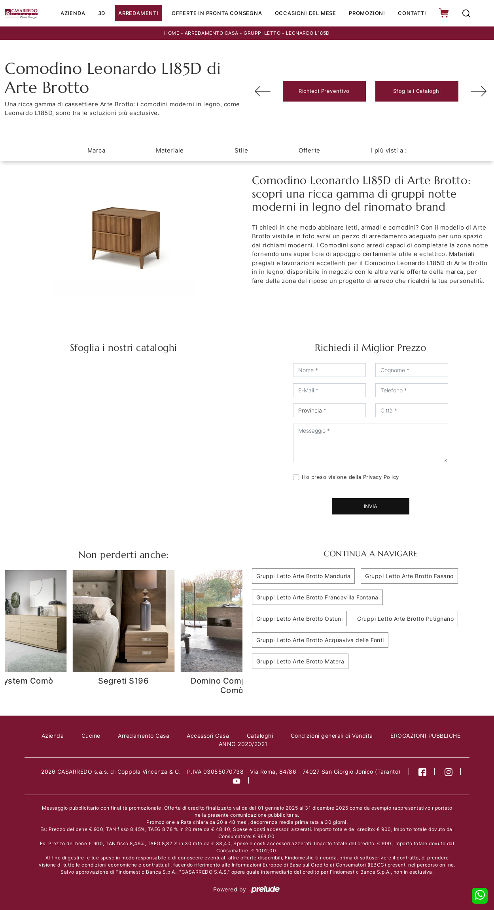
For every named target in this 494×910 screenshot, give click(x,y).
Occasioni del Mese (305, 13)
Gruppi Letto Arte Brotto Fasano (409, 576)
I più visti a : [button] (389, 150)
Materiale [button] (170, 150)
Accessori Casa (208, 735)
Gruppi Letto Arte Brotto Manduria (303, 576)
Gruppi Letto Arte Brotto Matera (300, 661)
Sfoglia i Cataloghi (417, 91)
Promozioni (367, 13)
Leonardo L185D (308, 33)
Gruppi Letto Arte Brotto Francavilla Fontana (317, 597)
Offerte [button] (309, 150)
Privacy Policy (381, 477)
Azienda (73, 13)
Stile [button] (241, 150)
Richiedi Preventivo (324, 91)
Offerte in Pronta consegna (217, 13)
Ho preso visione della (350, 477)
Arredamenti (138, 13)
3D (101, 13)
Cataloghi (260, 735)
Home (171, 33)
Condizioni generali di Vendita (332, 735)
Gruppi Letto (262, 33)
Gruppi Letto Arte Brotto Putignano (405, 618)
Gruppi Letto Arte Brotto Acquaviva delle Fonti (320, 640)
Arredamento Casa (211, 33)
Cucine (90, 735)
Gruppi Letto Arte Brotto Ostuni (299, 618)
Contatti (412, 13)
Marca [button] (96, 150)
